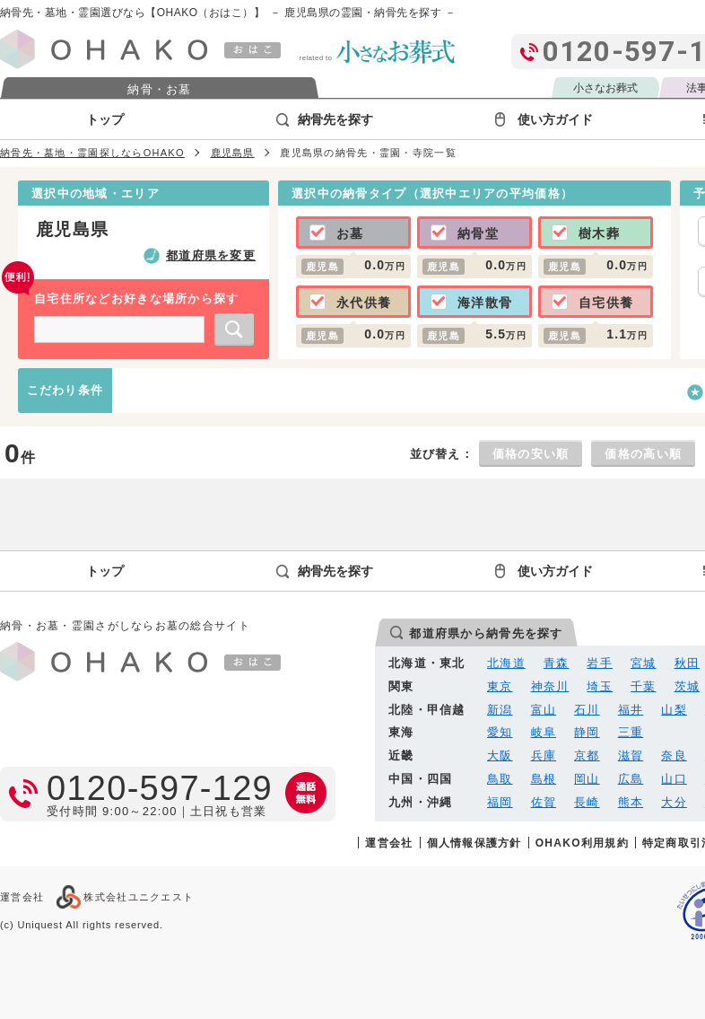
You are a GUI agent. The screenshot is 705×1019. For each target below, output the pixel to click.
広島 (631, 779)
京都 (587, 755)
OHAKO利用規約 (582, 842)
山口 (674, 779)
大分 (674, 802)
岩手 (600, 663)
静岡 (587, 732)
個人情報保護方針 (474, 842)
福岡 (500, 802)
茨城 (688, 686)
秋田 (688, 663)
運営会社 (389, 842)
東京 (500, 686)
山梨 (674, 709)
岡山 (587, 779)
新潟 (500, 709)
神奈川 (550, 686)
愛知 (500, 732)
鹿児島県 (233, 152)
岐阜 (544, 732)
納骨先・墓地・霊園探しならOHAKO (92, 152)
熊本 (631, 802)
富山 (544, 709)
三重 (631, 732)
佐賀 (544, 802)
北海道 (506, 663)
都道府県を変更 (211, 255)
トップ (105, 119)
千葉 (644, 686)
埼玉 (600, 686)
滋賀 (631, 755)
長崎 (587, 802)
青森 (557, 663)
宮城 (644, 663)
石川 (587, 709)
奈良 (674, 755)
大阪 (500, 755)
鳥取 (500, 779)
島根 (544, 779)
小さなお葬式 (605, 88)
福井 (631, 709)
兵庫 (544, 755)
